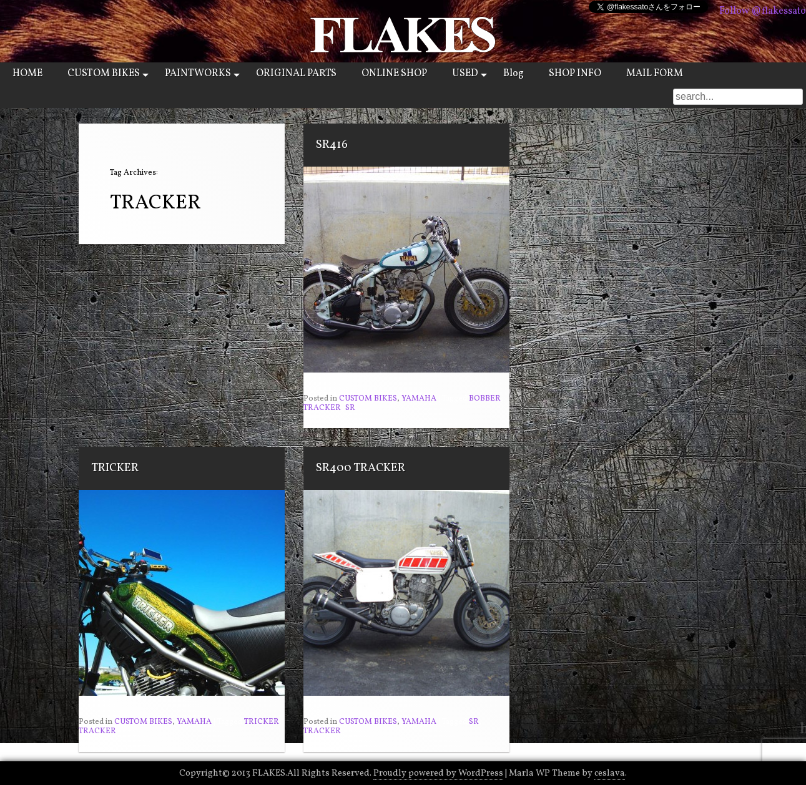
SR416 (332, 145)
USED (465, 73)
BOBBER (485, 398)
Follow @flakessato (762, 11)
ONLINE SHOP (394, 73)
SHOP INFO (575, 73)
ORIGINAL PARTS (296, 73)
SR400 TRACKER (360, 468)
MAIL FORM (654, 73)
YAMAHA (418, 398)
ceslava (609, 773)
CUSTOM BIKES (103, 73)
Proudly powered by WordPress (438, 773)
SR (350, 408)
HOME (27, 73)
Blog (513, 73)
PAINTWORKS (198, 73)
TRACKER (322, 408)
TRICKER (115, 468)
